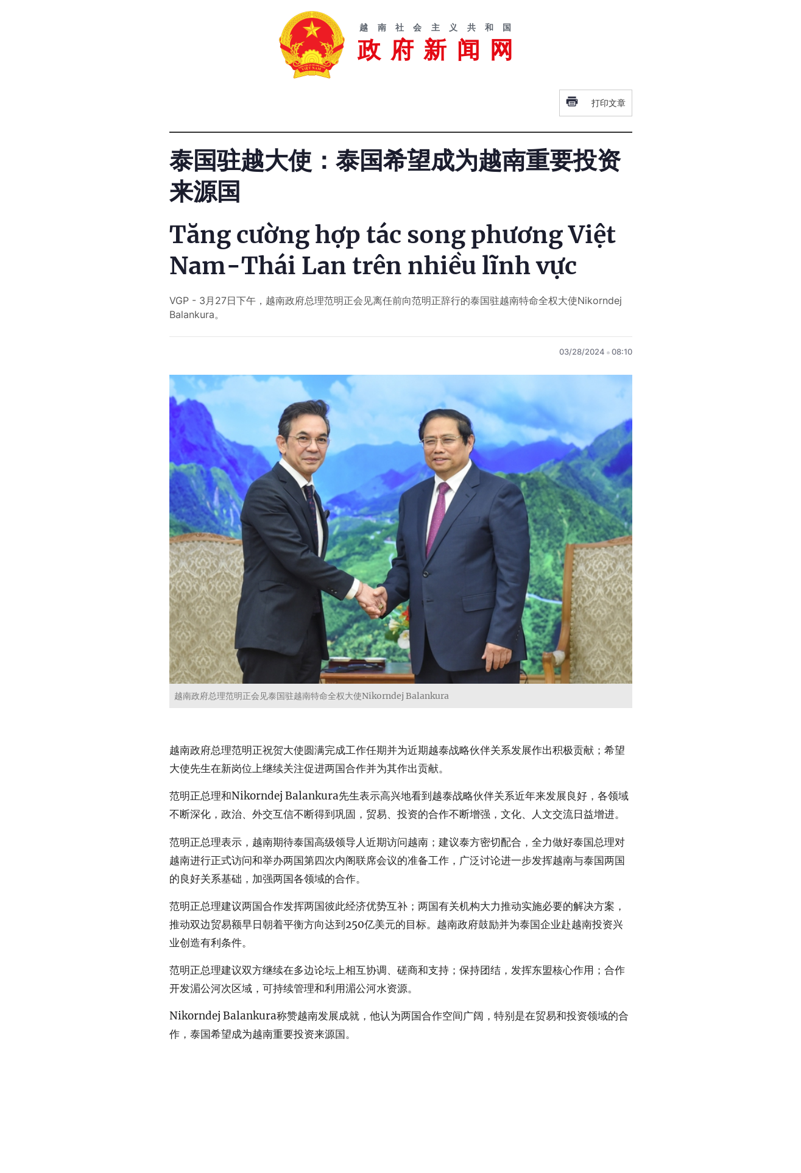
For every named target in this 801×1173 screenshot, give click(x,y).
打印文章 (596, 103)
